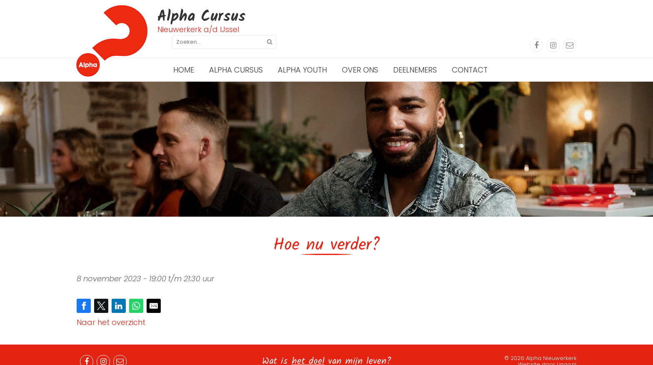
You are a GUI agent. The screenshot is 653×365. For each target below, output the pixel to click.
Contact (470, 56)
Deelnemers (415, 56)
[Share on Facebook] (84, 292)
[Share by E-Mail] (154, 292)
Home (183, 56)
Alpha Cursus (236, 56)
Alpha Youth (302, 56)
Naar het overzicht (111, 308)
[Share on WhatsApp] (136, 292)
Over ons (360, 56)
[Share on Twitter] (101, 292)
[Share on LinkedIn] (119, 292)
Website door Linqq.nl (547, 351)
